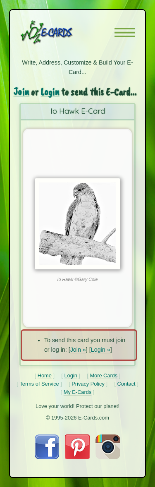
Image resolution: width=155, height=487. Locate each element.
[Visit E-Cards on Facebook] (47, 457)
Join (21, 91)
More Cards (103, 375)
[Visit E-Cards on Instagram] (107, 457)
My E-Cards (78, 392)
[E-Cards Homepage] (61, 32)
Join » (78, 349)
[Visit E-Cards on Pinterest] (77, 457)
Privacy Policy (88, 384)
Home (45, 375)
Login (50, 91)
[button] (124, 32)
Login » (100, 349)
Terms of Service (39, 384)
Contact (126, 384)
